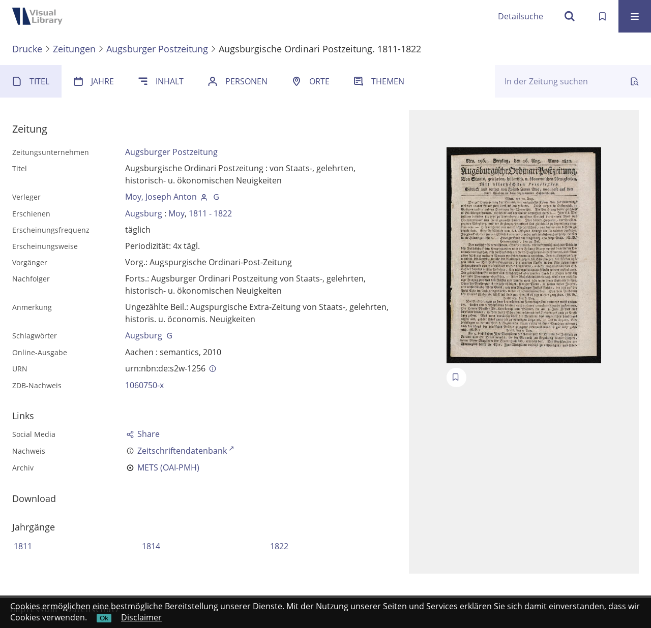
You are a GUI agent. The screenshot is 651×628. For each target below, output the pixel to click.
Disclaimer (141, 617)
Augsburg (143, 213)
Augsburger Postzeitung (157, 49)
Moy (176, 213)
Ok (104, 618)
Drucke (27, 49)
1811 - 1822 (210, 213)
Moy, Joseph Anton (161, 196)
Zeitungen (74, 49)
